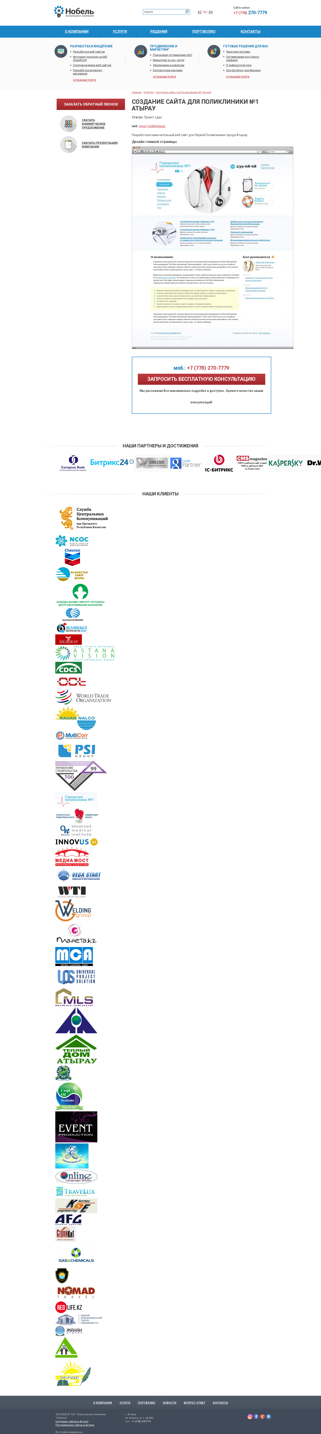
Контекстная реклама (168, 70)
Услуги (124, 1402)
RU (205, 12)
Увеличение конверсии (168, 65)
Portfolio (149, 92)
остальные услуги (84, 80)
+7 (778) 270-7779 (201, 368)
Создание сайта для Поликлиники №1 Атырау (183, 92)
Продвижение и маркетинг (163, 47)
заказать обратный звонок (91, 104)
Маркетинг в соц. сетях (168, 60)
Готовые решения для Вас (245, 46)
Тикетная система (238, 51)
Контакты (220, 1402)
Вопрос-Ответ (194, 1402)
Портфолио (146, 1402)
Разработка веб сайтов (89, 51)
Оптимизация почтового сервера (242, 58)
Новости (169, 1402)
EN (211, 12)
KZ (200, 12)
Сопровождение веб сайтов (92, 65)
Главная (136, 92)
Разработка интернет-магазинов (88, 72)
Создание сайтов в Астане (72, 1421)
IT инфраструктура (239, 65)
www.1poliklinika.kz (152, 126)
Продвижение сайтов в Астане (75, 1425)
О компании (102, 1402)
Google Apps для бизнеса (243, 70)
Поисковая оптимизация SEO (172, 55)
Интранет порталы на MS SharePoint (90, 58)
